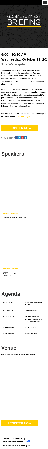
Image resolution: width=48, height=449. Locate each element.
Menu (45, 2)
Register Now (19, 128)
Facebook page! (23, 116)
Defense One (2, 2)
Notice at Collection (12, 439)
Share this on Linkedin (25, 137)
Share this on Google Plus (22, 137)
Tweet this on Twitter (19, 137)
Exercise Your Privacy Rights (16, 445)
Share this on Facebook (16, 137)
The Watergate (13, 64)
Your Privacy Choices (16, 441)
